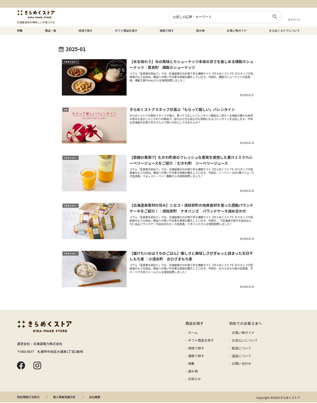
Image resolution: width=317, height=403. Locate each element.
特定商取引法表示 (28, 397)
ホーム (192, 333)
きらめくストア (36, 14)
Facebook (21, 366)
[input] (225, 17)
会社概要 (94, 397)
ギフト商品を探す (126, 30)
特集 (20, 30)
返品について (241, 356)
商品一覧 (50, 30)
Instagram (37, 366)
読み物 (200, 30)
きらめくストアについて (284, 30)
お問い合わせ (241, 364)
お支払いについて (244, 341)
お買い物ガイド (237, 30)
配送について (241, 348)
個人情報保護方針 (64, 397)
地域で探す (85, 30)
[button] (275, 17)
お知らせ (194, 379)
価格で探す (167, 30)
